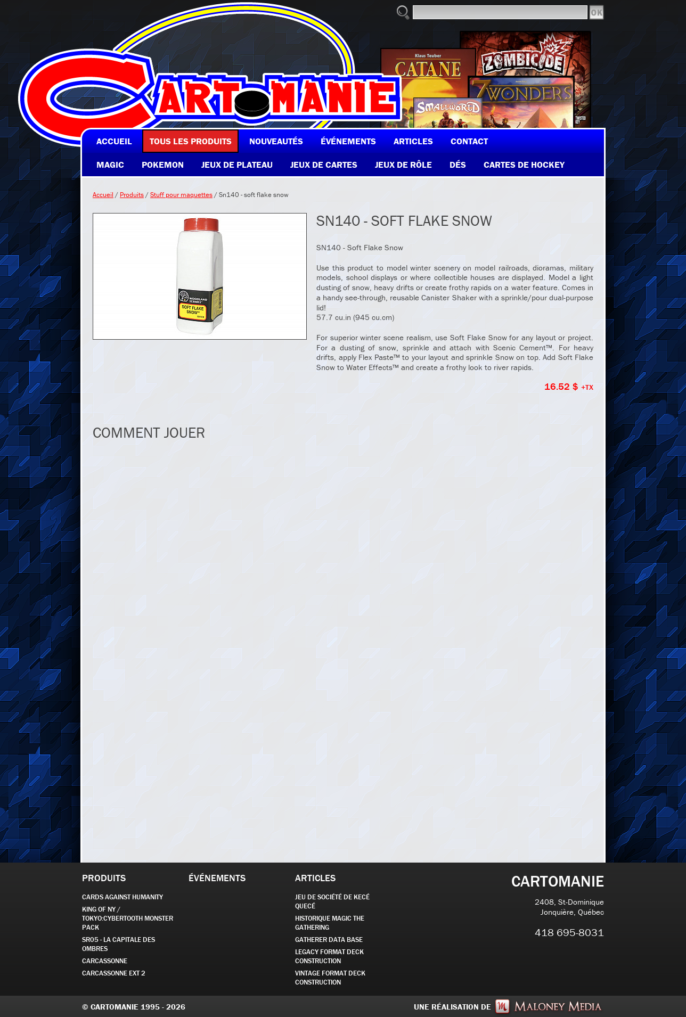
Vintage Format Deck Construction (330, 978)
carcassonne (104, 960)
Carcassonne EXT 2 (113, 973)
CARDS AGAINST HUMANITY (122, 896)
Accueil (103, 194)
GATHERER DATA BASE (329, 939)
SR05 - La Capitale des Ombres (118, 944)
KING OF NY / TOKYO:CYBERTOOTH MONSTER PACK (127, 918)
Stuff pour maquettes (181, 194)
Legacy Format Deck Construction (329, 956)
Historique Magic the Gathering (329, 923)
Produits (132, 194)
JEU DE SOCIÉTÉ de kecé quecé (332, 901)
